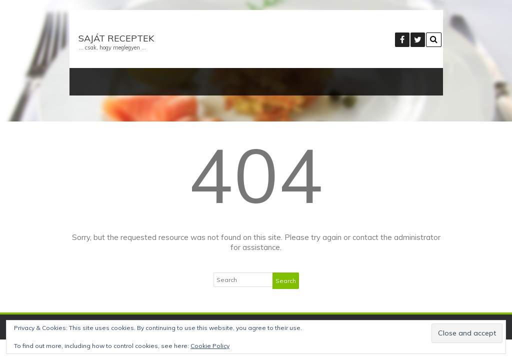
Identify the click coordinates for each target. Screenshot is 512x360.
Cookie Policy (210, 346)
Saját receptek (116, 38)
